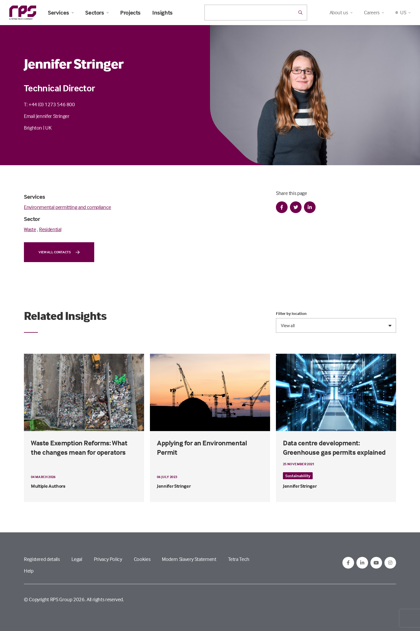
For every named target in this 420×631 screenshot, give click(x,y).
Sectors (96, 12)
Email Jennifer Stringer (46, 116)
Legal (76, 559)
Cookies (142, 559)
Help (29, 570)
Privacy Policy (108, 559)
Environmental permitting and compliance (67, 207)
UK (48, 127)
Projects (130, 12)
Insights (162, 12)
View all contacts (59, 252)
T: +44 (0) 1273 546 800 (49, 104)
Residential (50, 229)
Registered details (42, 559)
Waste (30, 229)
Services (61, 12)
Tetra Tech (238, 559)
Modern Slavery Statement (189, 559)
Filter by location (291, 313)
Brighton (33, 127)
